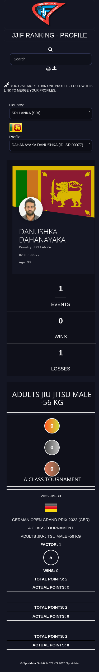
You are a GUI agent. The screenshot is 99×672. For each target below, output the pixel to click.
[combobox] (50, 114)
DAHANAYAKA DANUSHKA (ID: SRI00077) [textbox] (47, 145)
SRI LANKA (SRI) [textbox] (26, 113)
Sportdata (72, 663)
